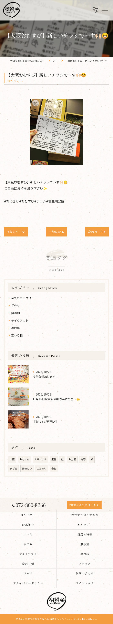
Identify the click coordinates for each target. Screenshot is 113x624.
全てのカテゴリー (22, 298)
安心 (53, 468)
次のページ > (97, 232)
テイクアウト (19, 320)
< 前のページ (16, 232)
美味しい (27, 468)
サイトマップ (85, 583)
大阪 (12, 459)
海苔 (83, 459)
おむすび (24, 459)
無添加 (15, 313)
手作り (15, 305)
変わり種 (17, 335)
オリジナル (40, 459)
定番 (53, 459)
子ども (13, 468)
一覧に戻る (56, 232)
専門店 (15, 328)
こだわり (42, 468)
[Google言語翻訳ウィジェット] (95, 10)
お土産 (72, 459)
